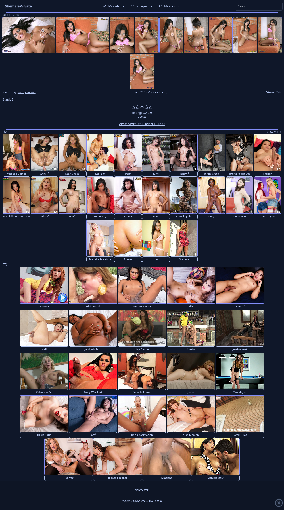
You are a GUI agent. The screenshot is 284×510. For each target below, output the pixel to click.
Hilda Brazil (93, 306)
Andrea (44, 216)
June (156, 173)
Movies (170, 6)
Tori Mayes (239, 392)
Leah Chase (72, 173)
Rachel (267, 173)
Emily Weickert (93, 392)
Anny (44, 173)
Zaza (93, 435)
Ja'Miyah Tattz (93, 349)
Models (114, 6)
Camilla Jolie (183, 216)
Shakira (190, 349)
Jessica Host (240, 349)
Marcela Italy (215, 478)
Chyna (128, 216)
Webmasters (142, 490)
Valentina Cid (44, 392)
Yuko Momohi (190, 435)
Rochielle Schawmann (16, 216)
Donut (240, 306)
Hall (44, 349)
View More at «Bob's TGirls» (142, 123)
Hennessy (100, 216)
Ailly (191, 306)
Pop (128, 173)
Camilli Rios (240, 435)
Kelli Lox (100, 173)
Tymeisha (166, 478)
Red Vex (69, 478)
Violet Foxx (239, 216)
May (72, 216)
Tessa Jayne (267, 216)
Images (142, 6)
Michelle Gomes (16, 173)
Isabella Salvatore (100, 259)
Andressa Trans (142, 306)
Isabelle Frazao (142, 392)
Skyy (211, 216)
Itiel (156, 259)
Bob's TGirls (11, 15)
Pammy (44, 306)
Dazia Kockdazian (142, 435)
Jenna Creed (211, 173)
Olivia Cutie (44, 435)
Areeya (128, 259)
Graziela (184, 259)
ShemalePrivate (18, 6)
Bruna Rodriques (239, 173)
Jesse (191, 392)
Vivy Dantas (142, 349)
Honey (184, 173)
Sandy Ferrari (27, 92)
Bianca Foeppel (117, 478)
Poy (156, 216)
